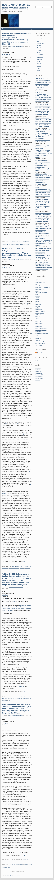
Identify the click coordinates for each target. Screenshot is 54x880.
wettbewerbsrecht (39, 341)
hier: (24, 561)
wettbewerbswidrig (40, 343)
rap (9, 244)
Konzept (39, 45)
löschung (37, 306)
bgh (12, 696)
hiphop (3, 242)
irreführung (38, 302)
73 (15, 423)
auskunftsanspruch (40, 282)
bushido (15, 696)
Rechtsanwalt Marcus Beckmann (16, 46)
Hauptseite (36, 28)
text (30, 698)
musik (30, 566)
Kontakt (16, 28)
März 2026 (38, 369)
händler (27, 241)
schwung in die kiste (20, 568)
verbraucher (38, 338)
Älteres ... (37, 380)
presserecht (38, 321)
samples (16, 698)
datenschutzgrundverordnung (42, 287)
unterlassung (38, 326)
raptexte (12, 244)
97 (27, 303)
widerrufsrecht (38, 345)
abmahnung (14, 241)
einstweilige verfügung (41, 292)
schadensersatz (39, 323)
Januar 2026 (38, 373)
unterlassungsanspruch (41, 328)
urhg (36, 335)
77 (17, 423)
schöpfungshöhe (12, 568)
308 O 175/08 (25, 855)
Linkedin (39, 66)
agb (36, 280)
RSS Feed (39, 352)
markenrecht (38, 309)
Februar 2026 (38, 371)
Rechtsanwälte (41, 43)
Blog (3, 28)
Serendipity (9, 875)
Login (36, 360)
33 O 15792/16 (6, 267)
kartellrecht (38, 304)
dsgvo (36, 291)
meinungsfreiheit (39, 313)
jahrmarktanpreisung (19, 566)
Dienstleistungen (41, 48)
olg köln (37, 318)
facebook (37, 296)
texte (18, 244)
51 (30, 485)
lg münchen (26, 566)
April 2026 (37, 368)
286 (14, 601)
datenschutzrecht (39, 289)
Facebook (39, 68)
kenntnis (7, 242)
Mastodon (39, 59)
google (37, 297)
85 (14, 432)
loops (3, 698)
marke (37, 308)
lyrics (10, 242)
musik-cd (14, 242)
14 (23, 601)
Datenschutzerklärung (26, 28)
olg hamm (37, 316)
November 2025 (39, 376)
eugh (36, 294)
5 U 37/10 (25, 859)
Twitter (38, 70)
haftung (24, 241)
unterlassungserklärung (24, 244)
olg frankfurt (38, 314)
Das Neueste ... (39, 378)
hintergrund (26, 696)
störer (15, 244)
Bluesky (39, 61)
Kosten (39, 50)
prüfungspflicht (5, 244)
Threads (39, 63)
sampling (20, 698)
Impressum (9, 28)
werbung (37, 340)
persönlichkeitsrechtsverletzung (22, 242)
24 (18, 456)
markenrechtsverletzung (41, 311)
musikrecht (4, 568)
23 (26, 598)
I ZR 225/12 (5, 595)
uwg (36, 336)
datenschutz (38, 285)
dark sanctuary (20, 696)
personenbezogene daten (41, 319)
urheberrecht (27, 568)
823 (6, 493)
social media (38, 325)
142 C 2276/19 (6, 54)
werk (3, 569)
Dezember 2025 (39, 374)
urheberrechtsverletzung (41, 333)
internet (37, 301)
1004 (3, 493)
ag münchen (19, 241)
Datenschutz (40, 54)
